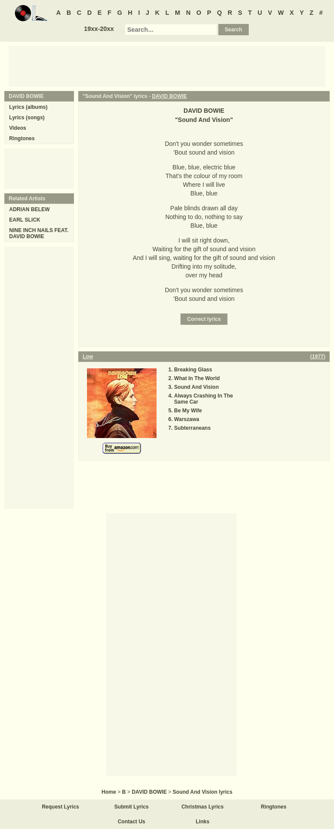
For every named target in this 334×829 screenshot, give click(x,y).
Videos (17, 128)
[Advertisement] (167, 65)
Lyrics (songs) (27, 118)
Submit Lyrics (131, 807)
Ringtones (22, 138)
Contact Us (131, 822)
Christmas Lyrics (202, 807)
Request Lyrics (60, 807)
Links (202, 822)
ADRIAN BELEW (29, 209)
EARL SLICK (24, 220)
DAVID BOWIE (169, 96)
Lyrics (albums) (28, 107)
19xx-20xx (99, 28)
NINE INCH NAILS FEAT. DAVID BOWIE (38, 233)
